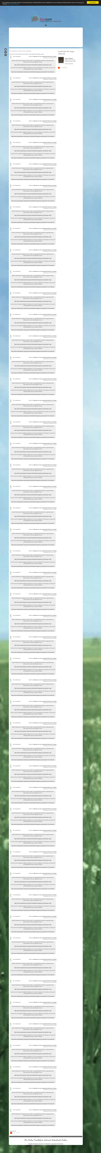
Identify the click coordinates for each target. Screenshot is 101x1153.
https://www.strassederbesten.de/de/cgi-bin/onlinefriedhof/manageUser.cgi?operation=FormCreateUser (32, 71)
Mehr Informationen (13, 4)
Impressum (44, 1136)
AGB (41, 1136)
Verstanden (93, 2)
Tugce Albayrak (69, 58)
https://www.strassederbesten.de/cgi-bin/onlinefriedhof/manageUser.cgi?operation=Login (32, 64)
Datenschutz (49, 1136)
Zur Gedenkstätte (62, 68)
